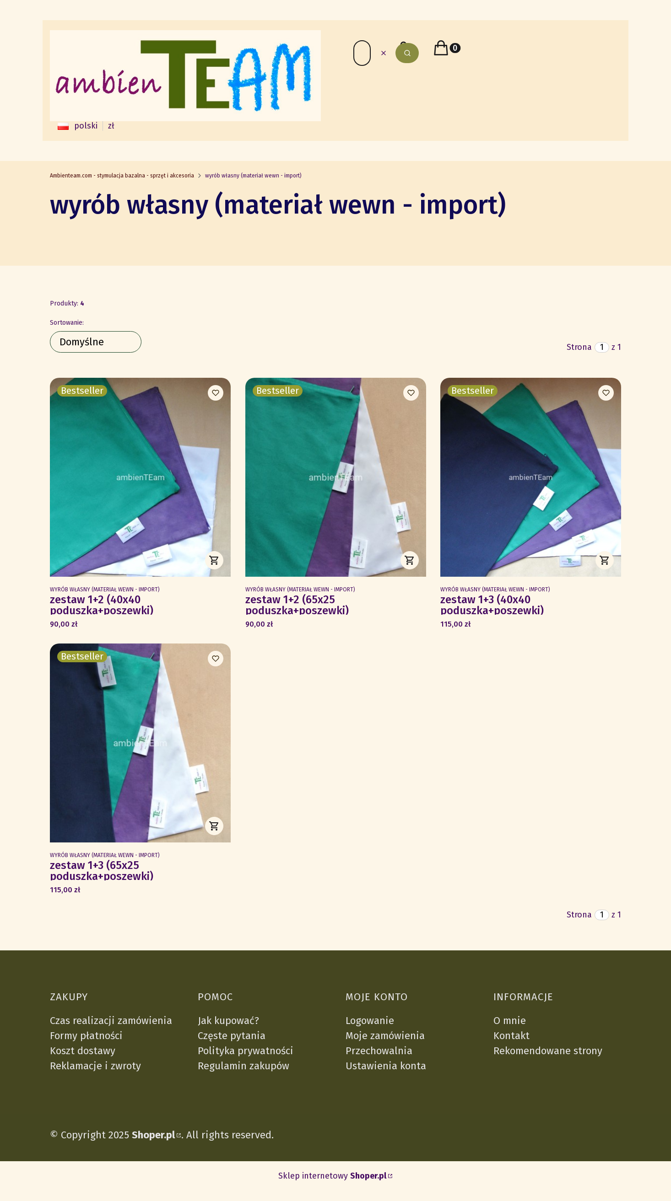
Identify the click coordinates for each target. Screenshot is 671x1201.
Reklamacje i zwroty (95, 1066)
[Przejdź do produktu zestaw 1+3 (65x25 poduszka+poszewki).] (140, 742)
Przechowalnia (379, 1051)
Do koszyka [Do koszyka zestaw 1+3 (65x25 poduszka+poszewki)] (214, 826)
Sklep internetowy (332, 1176)
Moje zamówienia (385, 1035)
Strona (579, 347)
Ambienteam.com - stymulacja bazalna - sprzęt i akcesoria (122, 175)
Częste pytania (231, 1035)
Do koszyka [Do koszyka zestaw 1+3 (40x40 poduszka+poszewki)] (604, 560)
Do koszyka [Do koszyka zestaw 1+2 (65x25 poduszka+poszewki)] (409, 560)
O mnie (509, 1020)
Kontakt (511, 1035)
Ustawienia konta (386, 1066)
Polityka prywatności (245, 1051)
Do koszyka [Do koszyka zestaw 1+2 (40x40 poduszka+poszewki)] (214, 560)
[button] (407, 53)
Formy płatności (86, 1035)
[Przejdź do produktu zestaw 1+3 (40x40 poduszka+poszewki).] (530, 477)
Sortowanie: (67, 323)
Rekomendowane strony (547, 1051)
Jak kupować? (228, 1020)
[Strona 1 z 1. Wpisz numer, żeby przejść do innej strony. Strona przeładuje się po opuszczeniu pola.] (602, 347)
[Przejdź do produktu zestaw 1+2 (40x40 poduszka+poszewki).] (140, 477)
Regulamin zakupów (243, 1066)
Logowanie (370, 1020)
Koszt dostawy (82, 1051)
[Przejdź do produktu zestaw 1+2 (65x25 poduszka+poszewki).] (335, 477)
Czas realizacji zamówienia (111, 1020)
